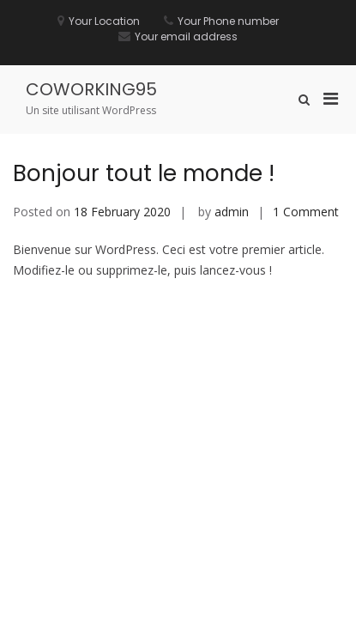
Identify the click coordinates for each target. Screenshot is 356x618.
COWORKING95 (91, 89)
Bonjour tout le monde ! (144, 173)
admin (231, 211)
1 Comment (306, 211)
